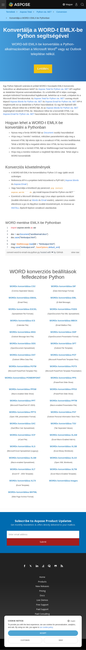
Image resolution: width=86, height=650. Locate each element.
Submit (43, 541)
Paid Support (42, 609)
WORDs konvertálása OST (22, 355)
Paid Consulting (42, 613)
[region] (43, 237)
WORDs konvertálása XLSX (63, 458)
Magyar (68, 4)
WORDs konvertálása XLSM (22, 458)
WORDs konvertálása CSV (22, 286)
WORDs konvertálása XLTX (22, 481)
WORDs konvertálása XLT (22, 469)
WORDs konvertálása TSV (63, 423)
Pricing (42, 590)
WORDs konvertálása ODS (23, 343)
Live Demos (42, 600)
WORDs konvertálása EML (63, 298)
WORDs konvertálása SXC (22, 423)
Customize (25, 640)
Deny (61, 640)
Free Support (42, 604)
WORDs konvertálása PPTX (22, 412)
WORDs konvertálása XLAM (63, 435)
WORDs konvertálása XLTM (63, 469)
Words (35, 200)
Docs (42, 595)
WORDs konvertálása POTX (63, 366)
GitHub (59, 252)
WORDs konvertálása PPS (63, 378)
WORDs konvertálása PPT (22, 400)
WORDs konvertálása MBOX (63, 320)
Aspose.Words (72, 180)
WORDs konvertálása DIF (63, 286)
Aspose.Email (20, 184)
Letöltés (43, 68)
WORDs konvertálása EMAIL (22, 298)
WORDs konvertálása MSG (22, 332)
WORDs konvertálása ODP (63, 332)
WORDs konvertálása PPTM (63, 400)
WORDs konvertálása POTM (22, 366)
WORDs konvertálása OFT (63, 343)
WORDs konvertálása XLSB (63, 446)
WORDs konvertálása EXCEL (22, 309)
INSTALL (15, 208)
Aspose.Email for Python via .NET (61, 101)
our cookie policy (46, 627)
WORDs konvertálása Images (63, 481)
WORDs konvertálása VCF (22, 435)
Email (44, 200)
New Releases (42, 586)
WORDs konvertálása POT (63, 355)
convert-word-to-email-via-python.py (23, 252)
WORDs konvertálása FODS (63, 309)
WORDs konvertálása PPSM (22, 389)
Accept (43, 633)
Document (48, 132)
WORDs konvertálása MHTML (22, 492)
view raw (75, 252)
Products (42, 581)
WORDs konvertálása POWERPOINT (22, 378)
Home (42, 577)
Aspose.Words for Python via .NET (26, 101)
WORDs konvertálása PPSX (63, 389)
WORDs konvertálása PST (63, 412)
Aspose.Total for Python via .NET (53, 89)
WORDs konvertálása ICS (22, 320)
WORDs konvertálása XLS (22, 446)
